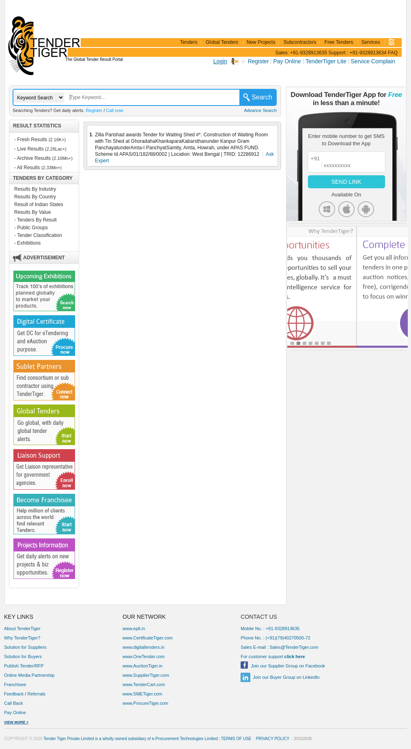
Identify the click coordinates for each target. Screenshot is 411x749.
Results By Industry (35, 189)
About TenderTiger (22, 628)
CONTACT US (259, 616)
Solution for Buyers (23, 656)
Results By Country (35, 197)
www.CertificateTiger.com (148, 637)
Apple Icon (346, 209)
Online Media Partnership (29, 675)
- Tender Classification (38, 235)
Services (371, 42)
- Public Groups (31, 227)
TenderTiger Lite (326, 61)
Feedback (14, 693)
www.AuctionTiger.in (143, 665)
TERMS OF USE (236, 738)
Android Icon (365, 209)
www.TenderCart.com (144, 684)
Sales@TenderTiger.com (293, 647)
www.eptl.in (134, 628)
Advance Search (260, 110)
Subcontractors (300, 42)
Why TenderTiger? (22, 637)
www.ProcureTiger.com (145, 703)
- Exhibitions (27, 243)
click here (294, 656)
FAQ (393, 53)
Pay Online (287, 61)
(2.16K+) (57, 139)
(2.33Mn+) (51, 167)
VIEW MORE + (16, 722)
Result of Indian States (38, 204)
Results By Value (32, 212)
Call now (114, 110)
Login (220, 61)
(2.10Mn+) (62, 158)
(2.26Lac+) (56, 148)
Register (258, 61)
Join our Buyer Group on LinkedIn (286, 677)
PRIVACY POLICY (272, 738)
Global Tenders (222, 42)
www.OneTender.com (144, 656)
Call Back (14, 703)
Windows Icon (326, 209)
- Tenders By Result (35, 220)
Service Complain (373, 61)
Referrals (36, 693)
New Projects (261, 42)
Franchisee (15, 684)
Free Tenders (339, 42)
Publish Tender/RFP (24, 665)
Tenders (189, 42)
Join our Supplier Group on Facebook (288, 665)
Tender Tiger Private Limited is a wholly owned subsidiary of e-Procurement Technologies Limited (130, 738)
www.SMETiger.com (142, 693)
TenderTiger (42, 33)
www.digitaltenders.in (143, 647)
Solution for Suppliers (25, 647)
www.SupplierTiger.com (146, 675)
